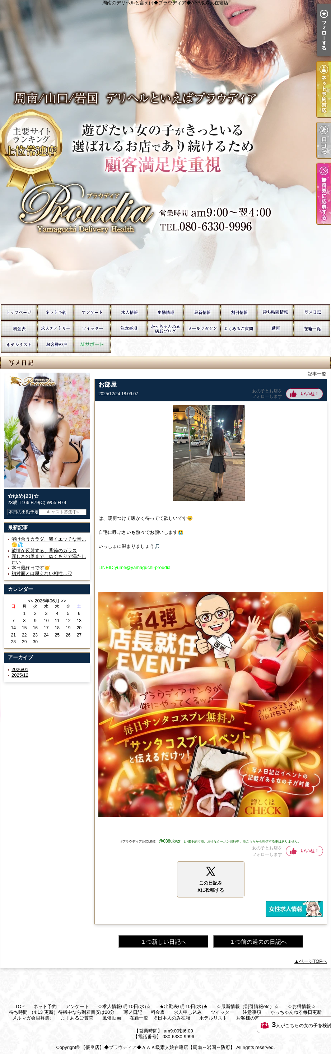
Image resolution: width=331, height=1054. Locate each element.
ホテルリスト (19, 345)
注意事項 (129, 329)
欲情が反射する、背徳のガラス (44, 550)
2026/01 (19, 669)
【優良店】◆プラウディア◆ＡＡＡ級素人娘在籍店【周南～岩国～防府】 (158, 1047)
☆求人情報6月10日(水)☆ (129, 312)
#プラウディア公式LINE (138, 841)
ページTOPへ (313, 961)
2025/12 (19, 675)
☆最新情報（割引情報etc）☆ (202, 312)
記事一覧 (317, 374)
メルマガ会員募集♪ (202, 329)
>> (63, 600)
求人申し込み (55, 329)
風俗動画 (275, 329)
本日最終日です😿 (30, 567)
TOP (19, 312)
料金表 (19, 329)
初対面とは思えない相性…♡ (41, 573)
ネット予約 (55, 312)
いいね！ (309, 393)
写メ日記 (312, 312)
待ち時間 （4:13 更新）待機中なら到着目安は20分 (275, 312)
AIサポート (92, 345)
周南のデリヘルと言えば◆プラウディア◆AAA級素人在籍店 (165, 152)
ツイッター (92, 329)
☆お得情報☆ (238, 312)
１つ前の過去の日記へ (258, 942)
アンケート (92, 312)
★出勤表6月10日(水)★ (165, 312)
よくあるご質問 (238, 329)
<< (30, 600)
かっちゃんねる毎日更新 (165, 329)
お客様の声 (55, 345)
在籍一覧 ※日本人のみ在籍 (312, 329)
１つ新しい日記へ (163, 942)
